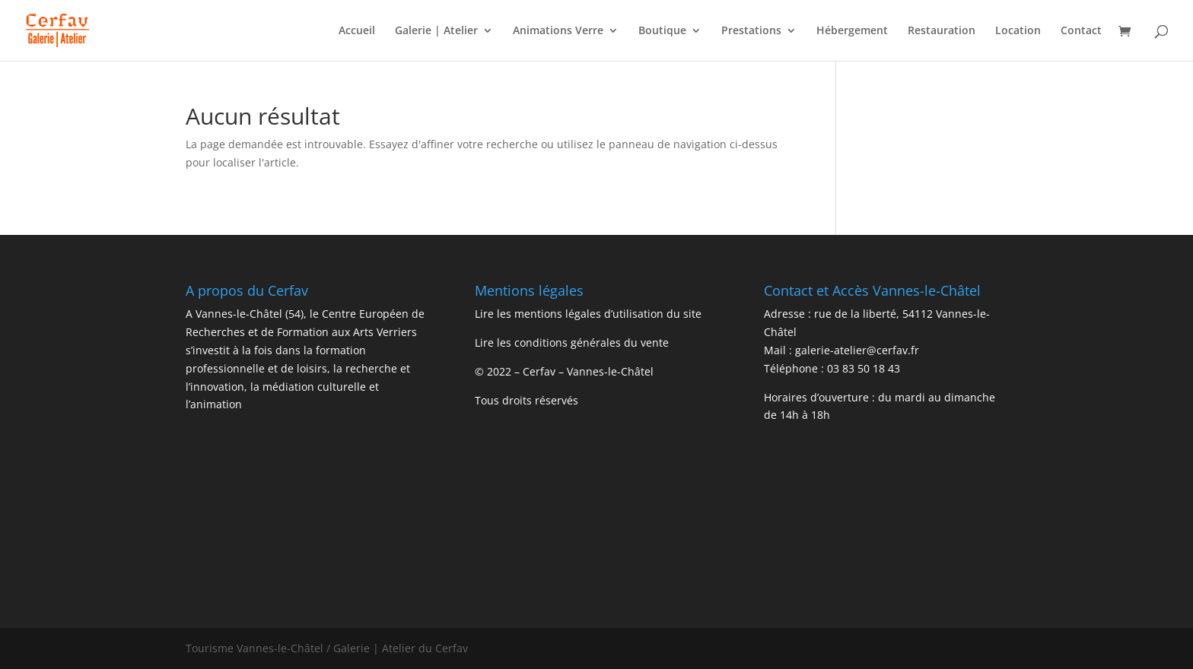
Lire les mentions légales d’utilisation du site (588, 313)
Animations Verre (558, 31)
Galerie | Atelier (436, 31)
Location (1018, 31)
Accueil (357, 31)
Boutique (662, 31)
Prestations (751, 31)
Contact (1081, 31)
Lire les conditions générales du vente (572, 342)
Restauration (941, 31)
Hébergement (852, 31)
